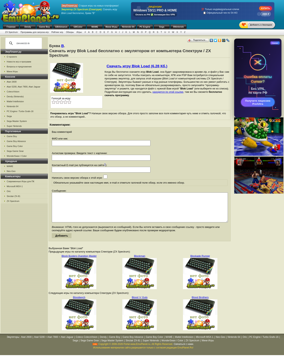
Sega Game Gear (15, 151)
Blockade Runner (200, 261)
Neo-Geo (11, 171)
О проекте (12, 57)
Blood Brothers (200, 303)
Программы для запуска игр (34, 32)
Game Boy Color (15, 146)
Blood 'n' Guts (140, 303)
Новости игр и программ (19, 61)
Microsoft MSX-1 (15, 186)
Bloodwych (79, 303)
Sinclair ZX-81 (13, 196)
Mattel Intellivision (15, 101)
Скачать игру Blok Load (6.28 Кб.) (137, 66)
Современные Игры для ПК (20, 181)
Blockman (139, 261)
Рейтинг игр (57, 32)
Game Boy (44, 27)
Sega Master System (17, 121)
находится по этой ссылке (167, 91)
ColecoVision (13, 91)
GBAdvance (61, 27)
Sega (161, 27)
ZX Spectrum (11, 32)
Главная (11, 27)
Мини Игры (112, 27)
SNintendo (178, 27)
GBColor (77, 27)
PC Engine (144, 27)
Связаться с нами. (184, 350)
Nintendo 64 (128, 27)
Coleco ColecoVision (87, 343)
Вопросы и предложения (19, 66)
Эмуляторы (13, 343)
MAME (94, 27)
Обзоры (70, 32)
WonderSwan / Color (17, 156)
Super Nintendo (14, 126)
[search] (23, 43)
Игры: (79, 32)
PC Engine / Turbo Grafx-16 (20, 111)
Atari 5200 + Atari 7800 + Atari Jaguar (53, 343)
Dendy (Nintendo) (15, 96)
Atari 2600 (12, 82)
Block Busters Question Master (79, 261)
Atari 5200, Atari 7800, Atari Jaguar (23, 86)
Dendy (27, 27)
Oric (9, 191)
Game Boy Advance (16, 141)
